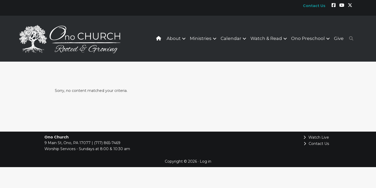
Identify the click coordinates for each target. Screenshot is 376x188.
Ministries (201, 38)
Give (339, 38)
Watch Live (316, 137)
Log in (205, 161)
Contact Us (316, 143)
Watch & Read (266, 38)
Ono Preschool (308, 38)
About (174, 38)
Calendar (231, 38)
